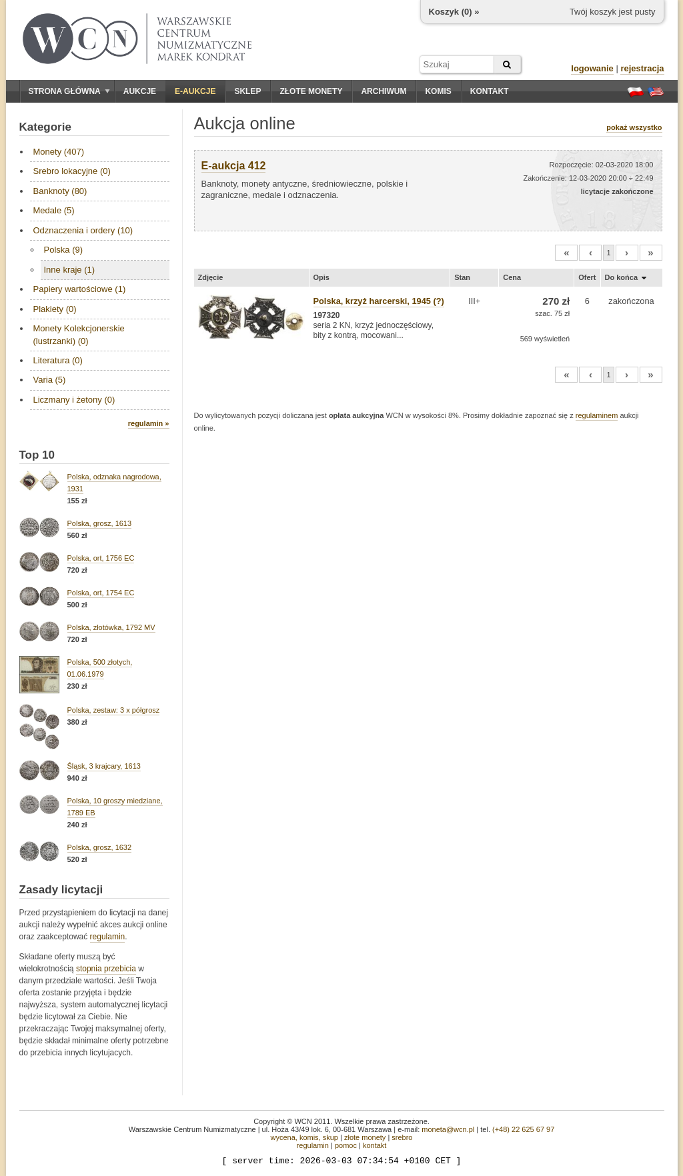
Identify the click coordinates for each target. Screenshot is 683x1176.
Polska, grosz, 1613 (99, 523)
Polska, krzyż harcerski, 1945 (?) (378, 301)
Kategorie (45, 127)
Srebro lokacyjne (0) (72, 171)
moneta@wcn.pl (448, 1129)
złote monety (365, 1137)
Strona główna (69, 91)
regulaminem (597, 415)
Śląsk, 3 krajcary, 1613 (104, 766)
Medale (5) (54, 210)
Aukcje (139, 91)
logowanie (592, 68)
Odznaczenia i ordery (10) (83, 230)
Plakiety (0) (55, 309)
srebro (402, 1137)
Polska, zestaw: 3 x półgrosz (113, 710)
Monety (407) (59, 152)
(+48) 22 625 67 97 (523, 1129)
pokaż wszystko (634, 127)
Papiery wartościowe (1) (79, 289)
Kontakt (489, 91)
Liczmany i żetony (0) (74, 400)
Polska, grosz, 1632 (99, 847)
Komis (438, 91)
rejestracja (642, 68)
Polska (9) (63, 250)
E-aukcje (195, 91)
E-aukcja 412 (233, 165)
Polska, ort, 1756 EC (101, 558)
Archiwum (383, 91)
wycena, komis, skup (303, 1137)
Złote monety (310, 91)
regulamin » (148, 423)
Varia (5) (49, 380)
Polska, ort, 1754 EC (101, 593)
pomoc (346, 1145)
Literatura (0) (58, 360)
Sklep (247, 91)
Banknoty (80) (60, 191)
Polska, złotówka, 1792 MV (111, 627)
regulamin (107, 936)
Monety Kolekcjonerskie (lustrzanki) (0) (79, 334)
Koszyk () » (454, 12)
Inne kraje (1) (69, 270)
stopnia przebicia (106, 968)
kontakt (374, 1145)
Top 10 (37, 455)
